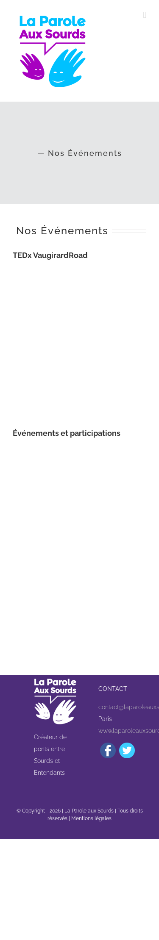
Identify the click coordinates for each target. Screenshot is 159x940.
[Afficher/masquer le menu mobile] (144, 15)
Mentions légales (91, 818)
